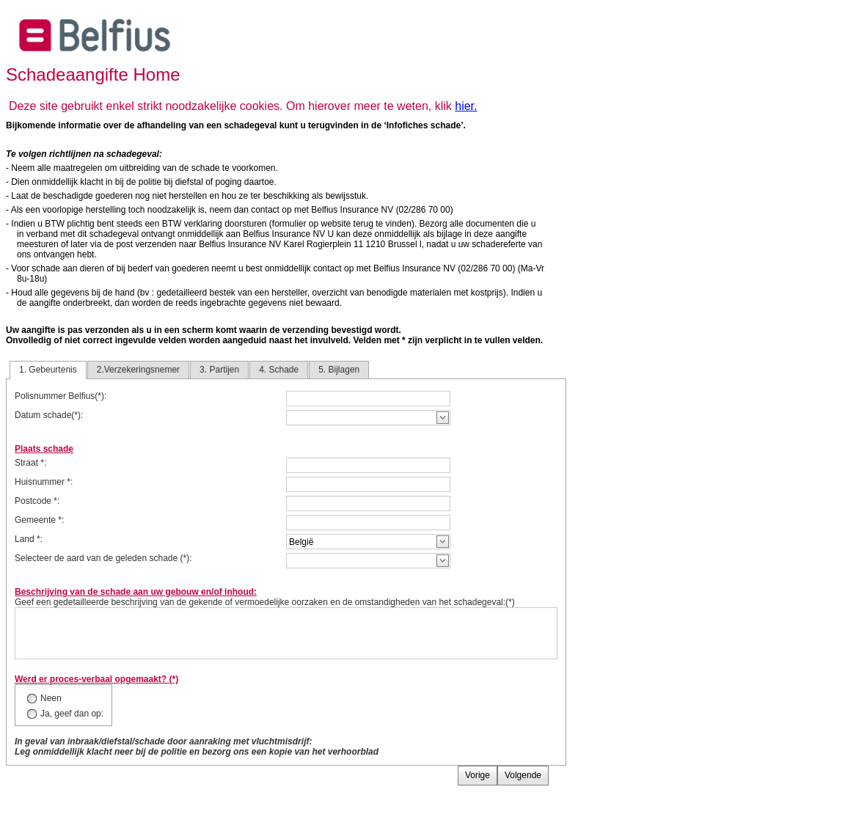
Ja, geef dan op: (71, 713)
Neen (51, 698)
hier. (466, 106)
